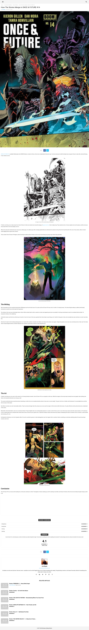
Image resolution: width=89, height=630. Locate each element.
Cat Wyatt (3, 9)
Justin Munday (12, 585)
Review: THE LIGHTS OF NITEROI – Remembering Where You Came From (26, 597)
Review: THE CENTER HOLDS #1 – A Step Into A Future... (22, 619)
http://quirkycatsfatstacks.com (44, 568)
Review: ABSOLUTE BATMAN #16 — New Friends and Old (22, 604)
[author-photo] (44, 564)
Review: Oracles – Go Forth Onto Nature (18, 590)
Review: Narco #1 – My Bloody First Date (18, 611)
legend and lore (46, 225)
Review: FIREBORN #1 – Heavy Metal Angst (19, 583)
